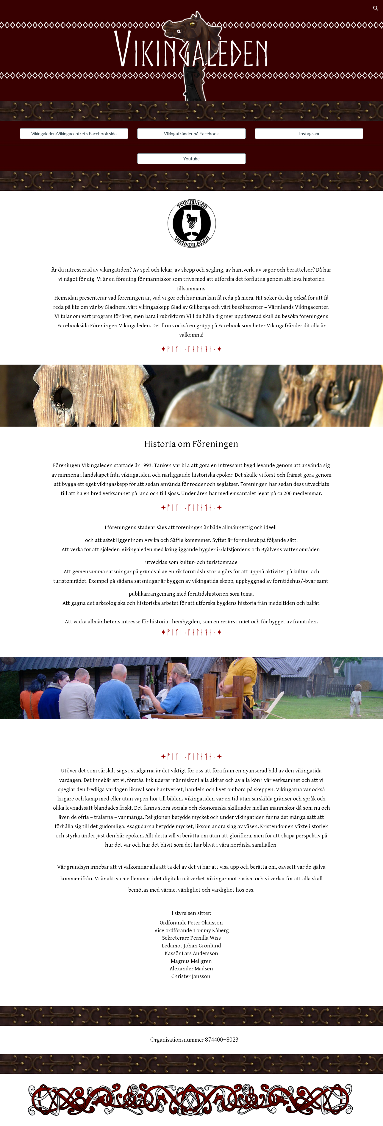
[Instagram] (309, 133)
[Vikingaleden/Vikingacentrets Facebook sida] (74, 133)
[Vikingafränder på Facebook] (191, 133)
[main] (191, 310)
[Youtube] (191, 158)
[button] (376, 8)
